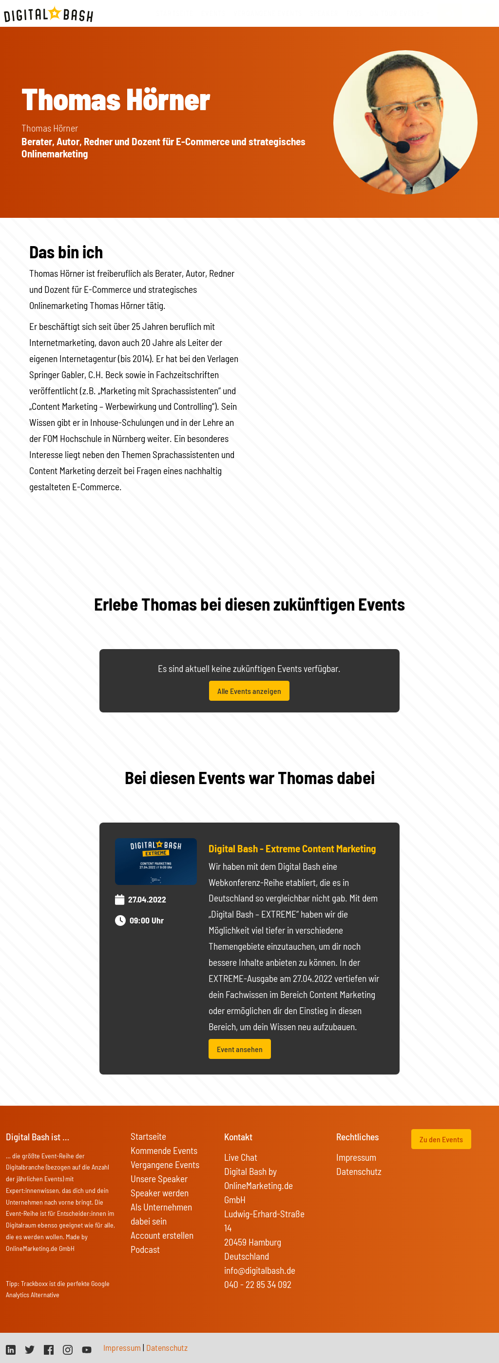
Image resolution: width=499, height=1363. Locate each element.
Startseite (174, 13)
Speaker (324, 13)
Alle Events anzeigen (249, 690)
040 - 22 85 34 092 (257, 1284)
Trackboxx (34, 1283)
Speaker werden (160, 1192)
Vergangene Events (165, 1164)
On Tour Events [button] (397, 13)
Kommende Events (164, 1150)
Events (213, 13)
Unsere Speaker (159, 1178)
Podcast (145, 1249)
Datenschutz (359, 1171)
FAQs (354, 13)
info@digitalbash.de (259, 1270)
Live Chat (240, 1157)
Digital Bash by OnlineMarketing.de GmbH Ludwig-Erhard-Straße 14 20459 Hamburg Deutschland (264, 1214)
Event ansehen (240, 1049)
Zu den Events (441, 1139)
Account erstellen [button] (162, 1235)
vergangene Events (267, 13)
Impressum (356, 1157)
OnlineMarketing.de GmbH (40, 1248)
